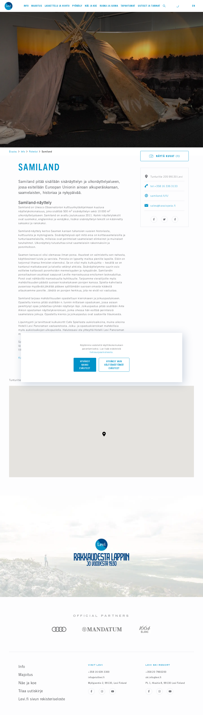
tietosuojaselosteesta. (101, 352)
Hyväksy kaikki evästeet (85, 365)
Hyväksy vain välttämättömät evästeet (114, 365)
